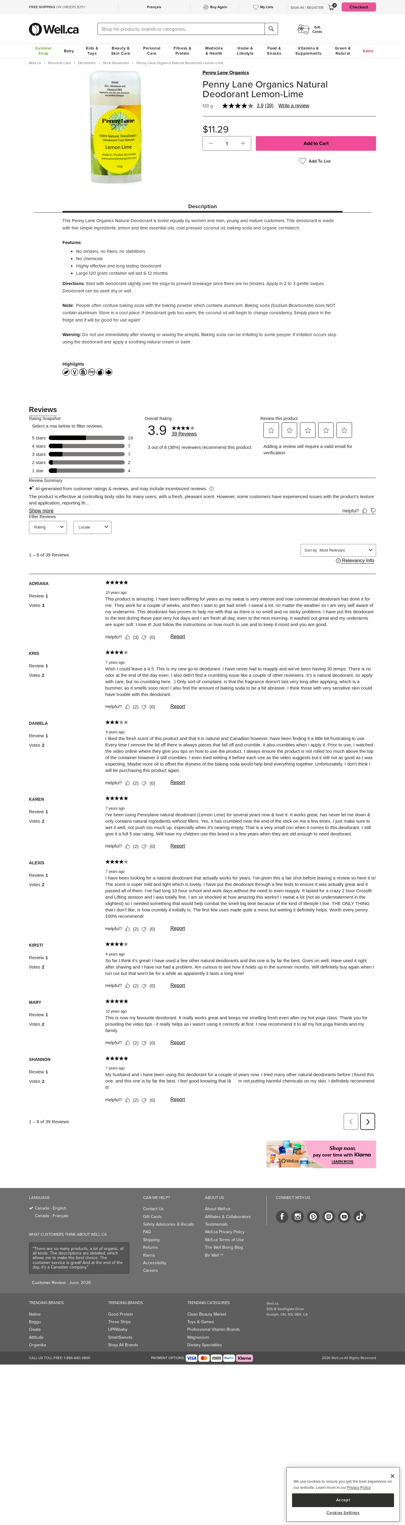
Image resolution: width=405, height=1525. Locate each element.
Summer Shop (43, 51)
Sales (368, 50)
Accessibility (154, 1257)
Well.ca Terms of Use (224, 1234)
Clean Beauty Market (206, 1308)
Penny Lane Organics (225, 72)
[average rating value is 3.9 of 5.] (243, 106)
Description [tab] (202, 206)
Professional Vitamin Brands (213, 1323)
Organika (37, 1339)
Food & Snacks (274, 51)
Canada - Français (52, 1210)
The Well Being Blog (224, 1241)
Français (154, 6)
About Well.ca (217, 1203)
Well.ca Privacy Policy (225, 1226)
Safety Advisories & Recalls (168, 1218)
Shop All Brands (123, 1339)
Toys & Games (200, 1316)
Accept (343, 1500)
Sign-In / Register (307, 7)
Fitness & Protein (182, 51)
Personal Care (151, 51)
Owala (34, 1323)
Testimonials (216, 1218)
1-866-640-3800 (77, 1352)
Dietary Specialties (204, 1339)
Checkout (359, 7)
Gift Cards (152, 1211)
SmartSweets (120, 1331)
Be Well (214, 1249)
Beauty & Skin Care (120, 51)
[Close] (392, 1476)
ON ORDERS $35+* (57, 7)
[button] (211, 143)
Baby (69, 50)
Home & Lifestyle (245, 51)
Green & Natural (343, 51)
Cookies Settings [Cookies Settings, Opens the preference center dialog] (343, 1513)
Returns (150, 1241)
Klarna (149, 1249)
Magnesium (198, 1331)
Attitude (36, 1331)
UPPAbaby (118, 1323)
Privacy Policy (358, 1487)
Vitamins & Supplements (308, 51)
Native (35, 1308)
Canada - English (50, 1202)
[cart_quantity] (227, 143)
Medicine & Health (214, 51)
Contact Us (153, 1203)
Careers (150, 1265)
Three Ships (119, 1316)
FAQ (147, 1226)
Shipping (151, 1234)
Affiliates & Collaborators (228, 1211)
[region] (343, 1494)
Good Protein (120, 1308)
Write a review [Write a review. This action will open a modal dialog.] (293, 105)
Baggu (35, 1316)
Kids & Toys (92, 51)
